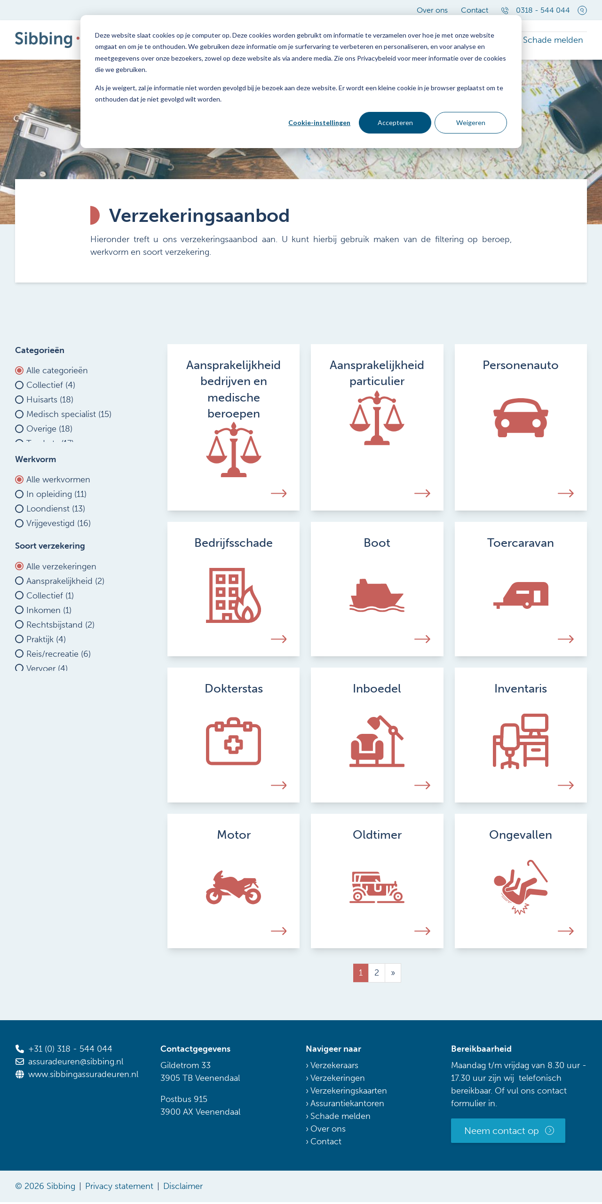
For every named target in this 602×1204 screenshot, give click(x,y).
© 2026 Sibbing (45, 1188)
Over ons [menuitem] (432, 10)
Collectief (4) (50, 389)
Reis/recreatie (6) (58, 703)
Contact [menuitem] (474, 10)
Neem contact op (501, 1132)
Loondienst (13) (55, 539)
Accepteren (395, 122)
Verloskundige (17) (60, 461)
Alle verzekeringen (61, 616)
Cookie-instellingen (319, 122)
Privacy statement (119, 1188)
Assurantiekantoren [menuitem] (347, 1105)
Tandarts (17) (50, 447)
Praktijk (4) (46, 689)
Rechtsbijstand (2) (60, 674)
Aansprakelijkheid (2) (65, 630)
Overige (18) (49, 432)
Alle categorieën (57, 374)
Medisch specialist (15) (68, 418)
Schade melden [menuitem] (557, 40)
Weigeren (470, 122)
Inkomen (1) (48, 659)
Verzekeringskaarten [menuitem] (348, 1092)
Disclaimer (183, 1188)
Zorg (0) (41, 747)
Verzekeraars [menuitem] (334, 1067)
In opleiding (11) (56, 524)
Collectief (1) (50, 645)
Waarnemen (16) (57, 568)
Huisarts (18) (49, 403)
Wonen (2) (46, 732)
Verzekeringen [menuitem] (337, 1080)
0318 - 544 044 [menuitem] (535, 10)
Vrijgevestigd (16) (58, 553)
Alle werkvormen (58, 509)
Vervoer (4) (47, 718)
